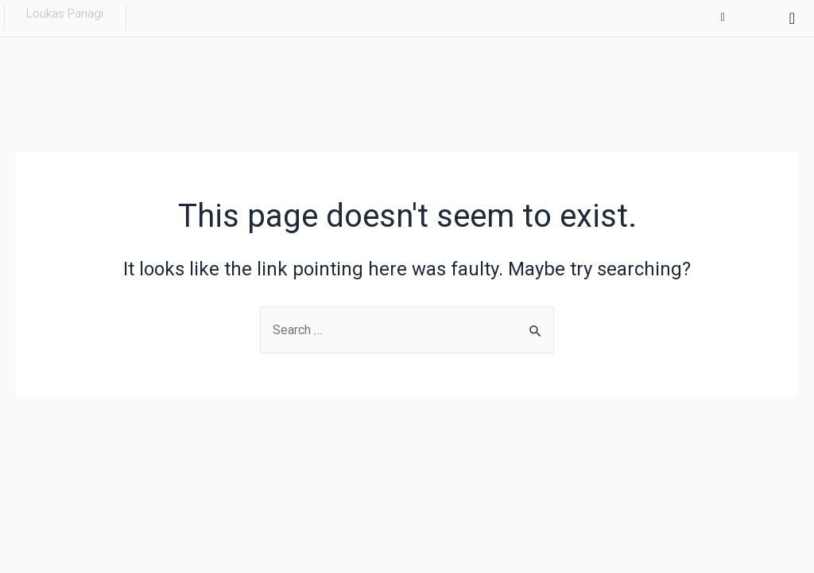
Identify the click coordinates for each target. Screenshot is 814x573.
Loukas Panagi (64, 13)
